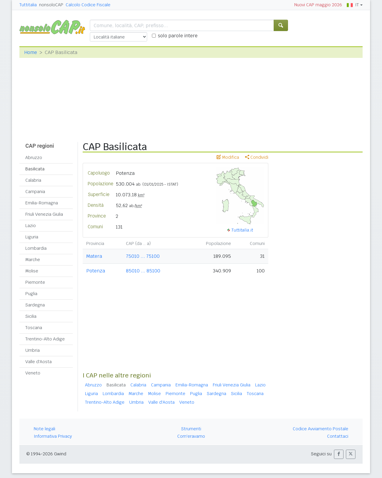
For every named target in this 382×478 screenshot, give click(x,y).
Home (30, 52)
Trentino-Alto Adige (45, 339)
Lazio (30, 225)
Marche (32, 259)
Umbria (32, 350)
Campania (35, 191)
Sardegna (35, 305)
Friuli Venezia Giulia (44, 214)
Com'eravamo (191, 436)
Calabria (33, 180)
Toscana (33, 327)
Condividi (256, 157)
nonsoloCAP (51, 4)
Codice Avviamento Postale (320, 428)
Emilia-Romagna (41, 203)
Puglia (31, 293)
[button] (339, 454)
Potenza (95, 271)
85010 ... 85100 (143, 271)
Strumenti (191, 428)
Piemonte (35, 282)
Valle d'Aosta (38, 361)
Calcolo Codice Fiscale (88, 4)
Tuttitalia (28, 4)
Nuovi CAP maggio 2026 (318, 4)
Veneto (32, 373)
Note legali (44, 428)
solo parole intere (178, 36)
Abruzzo (33, 157)
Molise (31, 271)
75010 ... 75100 (143, 256)
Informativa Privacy (53, 436)
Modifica (228, 157)
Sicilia (30, 316)
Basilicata (34, 169)
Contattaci (337, 436)
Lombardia (36, 248)
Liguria (31, 237)
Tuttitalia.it (242, 230)
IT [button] (353, 4)
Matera (94, 256)
